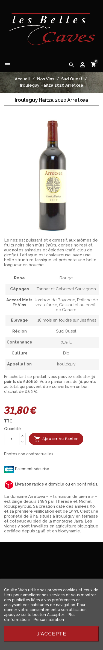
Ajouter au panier (56, 439)
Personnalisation (49, 619)
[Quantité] (11, 439)
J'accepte (51, 634)
